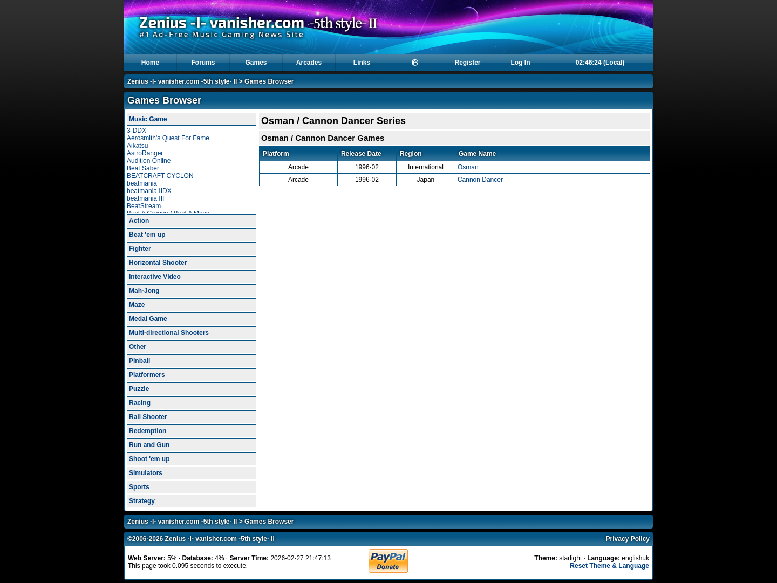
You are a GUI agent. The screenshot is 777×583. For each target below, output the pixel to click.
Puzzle (139, 389)
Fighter (140, 248)
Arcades (309, 62)
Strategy (142, 501)
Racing (140, 403)
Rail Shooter (148, 417)
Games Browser (269, 81)
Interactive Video (155, 276)
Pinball (139, 361)
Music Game (148, 119)
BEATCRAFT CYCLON (160, 176)
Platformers (147, 375)
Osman (468, 167)
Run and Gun (149, 445)
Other (137, 347)
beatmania (142, 183)
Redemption (147, 431)
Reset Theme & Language (609, 566)
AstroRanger (145, 153)
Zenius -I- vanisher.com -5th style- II (182, 81)
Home (150, 62)
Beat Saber (143, 168)
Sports (139, 487)
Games (256, 62)
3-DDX (136, 130)
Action (139, 220)
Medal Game (148, 319)
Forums (203, 62)
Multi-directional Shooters (169, 333)
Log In (520, 62)
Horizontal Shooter (158, 262)
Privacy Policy (628, 539)
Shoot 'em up (149, 459)
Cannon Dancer (480, 179)
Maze (137, 304)
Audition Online (149, 160)
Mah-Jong (144, 290)
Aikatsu (137, 145)
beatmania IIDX (149, 191)
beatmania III (145, 198)
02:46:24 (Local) (600, 62)
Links (361, 62)
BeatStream (144, 206)
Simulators (145, 473)
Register (467, 62)
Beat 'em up (147, 234)
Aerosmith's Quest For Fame (168, 138)
